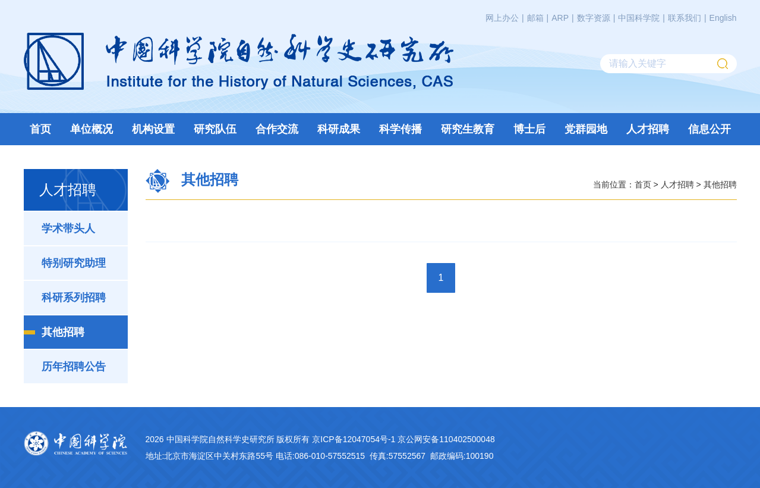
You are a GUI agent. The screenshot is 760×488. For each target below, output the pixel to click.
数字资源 (593, 18)
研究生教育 (467, 129)
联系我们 (684, 18)
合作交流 (277, 129)
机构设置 (153, 129)
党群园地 (586, 129)
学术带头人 (68, 228)
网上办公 (502, 18)
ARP (560, 18)
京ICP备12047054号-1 (353, 439)
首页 (40, 129)
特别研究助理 (74, 263)
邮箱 (535, 18)
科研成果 (338, 129)
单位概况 (91, 129)
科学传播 (400, 129)
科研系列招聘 (74, 298)
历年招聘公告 (74, 367)
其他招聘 (63, 332)
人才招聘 (647, 129)
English (723, 18)
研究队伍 (215, 129)
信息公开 (709, 129)
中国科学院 (639, 18)
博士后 (529, 129)
